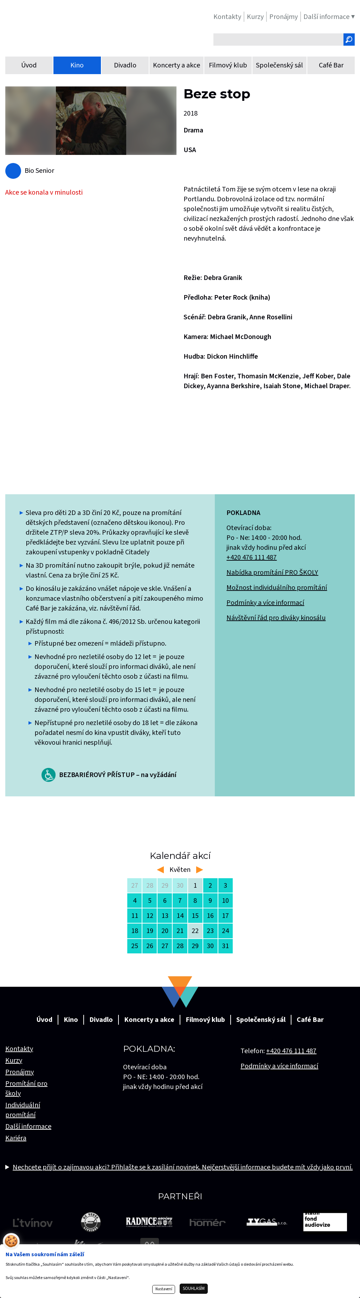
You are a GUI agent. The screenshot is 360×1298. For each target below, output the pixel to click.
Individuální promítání (22, 1110)
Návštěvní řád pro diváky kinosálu (276, 618)
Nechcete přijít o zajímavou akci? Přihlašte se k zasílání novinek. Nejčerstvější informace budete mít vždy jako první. (183, 1167)
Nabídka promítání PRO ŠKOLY (272, 573)
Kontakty (19, 1049)
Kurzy (13, 1060)
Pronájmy (19, 1072)
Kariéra (15, 1138)
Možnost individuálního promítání (276, 588)
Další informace (28, 1126)
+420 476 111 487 (251, 557)
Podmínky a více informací (265, 603)
